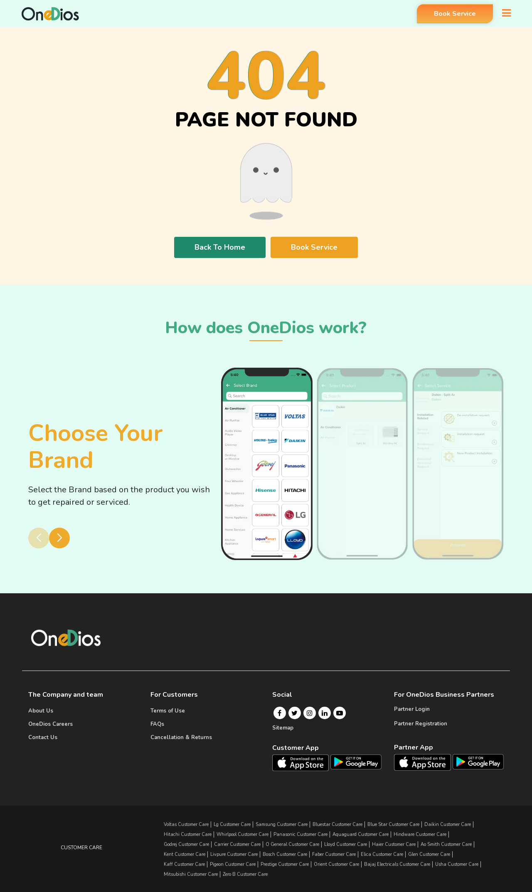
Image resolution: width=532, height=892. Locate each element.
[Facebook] (279, 713)
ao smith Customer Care (446, 844)
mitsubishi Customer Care (191, 874)
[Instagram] (310, 713)
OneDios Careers (50, 724)
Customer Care (81, 847)
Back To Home (220, 247)
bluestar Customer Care (337, 824)
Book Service (453, 13)
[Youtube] (339, 713)
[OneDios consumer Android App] (356, 761)
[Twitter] (294, 713)
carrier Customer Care (237, 844)
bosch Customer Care (285, 854)
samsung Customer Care (282, 824)
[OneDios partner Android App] (478, 761)
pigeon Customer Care (233, 864)
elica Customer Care (382, 854)
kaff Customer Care (184, 864)
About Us (40, 711)
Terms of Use (167, 711)
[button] (59, 538)
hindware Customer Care (420, 834)
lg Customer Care (232, 824)
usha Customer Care (456, 864)
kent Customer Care (184, 854)
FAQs (157, 724)
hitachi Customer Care (188, 834)
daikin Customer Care (447, 824)
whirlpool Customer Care (242, 834)
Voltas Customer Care (186, 824)
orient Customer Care (336, 864)
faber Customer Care (334, 854)
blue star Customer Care (393, 824)
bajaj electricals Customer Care (397, 864)
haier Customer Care (394, 844)
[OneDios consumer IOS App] (303, 762)
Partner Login (412, 709)
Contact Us (42, 737)
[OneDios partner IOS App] (425, 762)
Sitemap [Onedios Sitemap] (282, 728)
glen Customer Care (429, 854)
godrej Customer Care (186, 844)
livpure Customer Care (234, 854)
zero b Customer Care (245, 874)
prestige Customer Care (285, 864)
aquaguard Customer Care (360, 834)
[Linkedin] (325, 713)
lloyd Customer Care (345, 844)
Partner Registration (420, 723)
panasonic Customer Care (300, 834)
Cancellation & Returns (181, 737)
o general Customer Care (292, 844)
